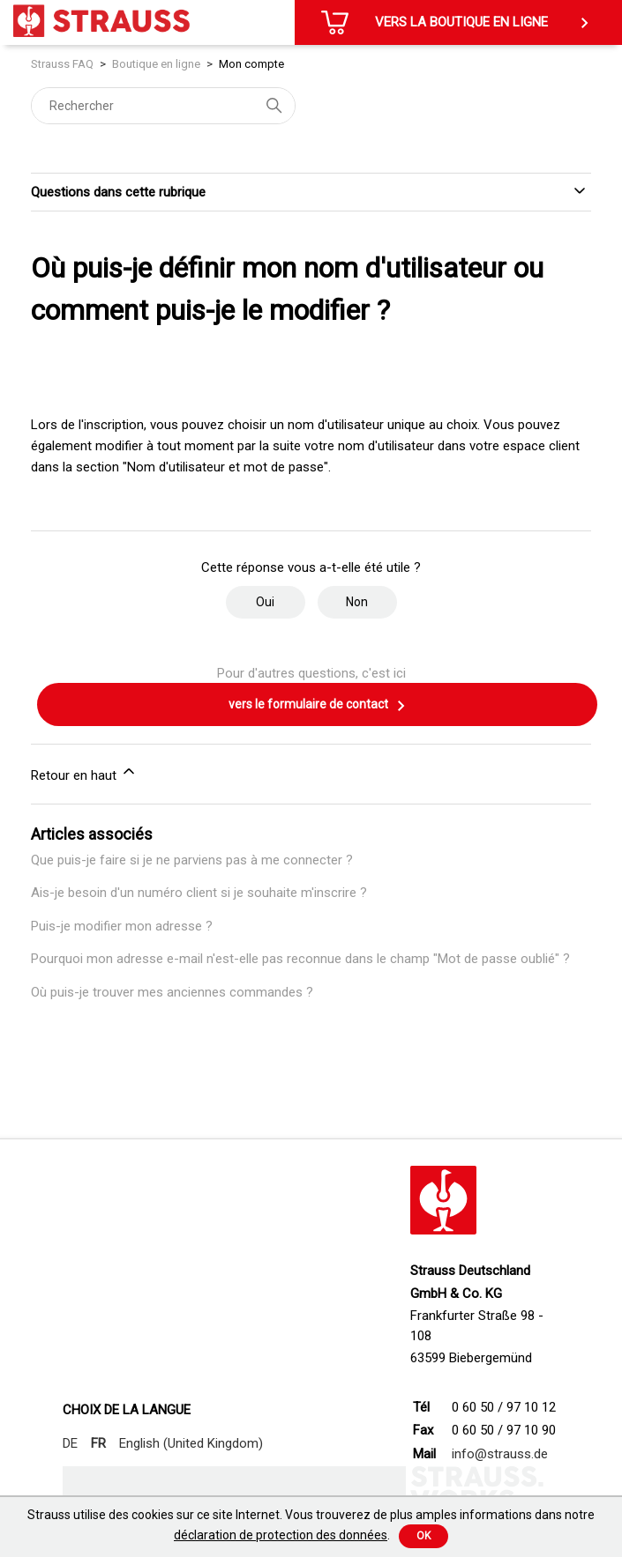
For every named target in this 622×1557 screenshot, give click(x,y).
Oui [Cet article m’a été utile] (265, 602)
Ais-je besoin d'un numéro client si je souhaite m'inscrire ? (199, 893)
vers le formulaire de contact (318, 705)
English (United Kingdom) (191, 1443)
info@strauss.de (500, 1454)
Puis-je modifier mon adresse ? (122, 926)
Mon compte (251, 63)
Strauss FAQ (63, 63)
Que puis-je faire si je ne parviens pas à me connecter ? (192, 860)
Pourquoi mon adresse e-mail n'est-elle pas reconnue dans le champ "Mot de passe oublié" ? (300, 959)
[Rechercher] (163, 105)
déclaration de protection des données (280, 1535)
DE (70, 1443)
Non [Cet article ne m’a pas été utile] (357, 602)
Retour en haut (84, 772)
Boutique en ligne (156, 63)
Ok (423, 1536)
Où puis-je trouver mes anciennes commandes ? (172, 992)
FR (98, 1443)
